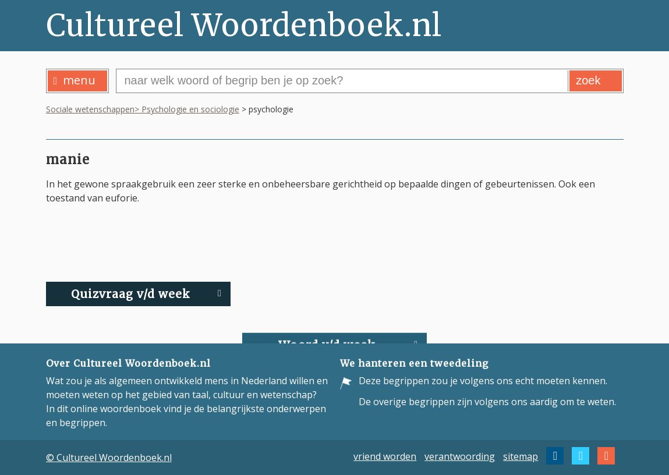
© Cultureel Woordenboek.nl (109, 457)
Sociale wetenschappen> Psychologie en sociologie (142, 109)
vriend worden (384, 455)
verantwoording (459, 455)
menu (75, 80)
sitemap (520, 455)
